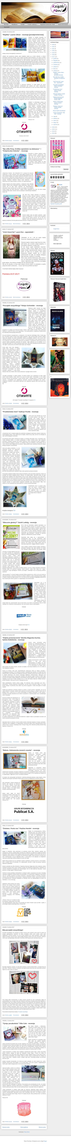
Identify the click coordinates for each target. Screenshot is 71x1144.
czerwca (55, 70)
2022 (53, 46)
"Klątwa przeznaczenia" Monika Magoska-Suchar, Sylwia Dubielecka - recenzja (21, 639)
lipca (54, 68)
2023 (53, 44)
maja (54, 116)
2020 (53, 50)
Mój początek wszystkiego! (12, 930)
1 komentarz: (16, 629)
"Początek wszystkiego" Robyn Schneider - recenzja (22, 306)
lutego (54, 122)
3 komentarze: (16, 514)
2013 (53, 133)
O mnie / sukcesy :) (32, 24)
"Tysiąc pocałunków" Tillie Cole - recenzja (18, 1023)
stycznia (55, 124)
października (56, 62)
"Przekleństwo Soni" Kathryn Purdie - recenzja (20, 412)
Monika (60, 184)
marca (54, 120)
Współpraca (14, 24)
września (55, 64)
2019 (53, 52)
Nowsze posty (6, 1127)
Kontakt (22, 24)
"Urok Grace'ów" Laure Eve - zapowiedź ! (18, 232)
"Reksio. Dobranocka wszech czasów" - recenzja (21, 750)
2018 (53, 54)
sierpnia (55, 66)
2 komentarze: (16, 741)
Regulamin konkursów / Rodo (47, 24)
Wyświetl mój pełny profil (56, 203)
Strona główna (24, 1127)
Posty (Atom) (26, 1131)
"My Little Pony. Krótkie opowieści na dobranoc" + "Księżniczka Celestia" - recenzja (21, 150)
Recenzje (6, 24)
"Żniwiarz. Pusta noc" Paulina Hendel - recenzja (20, 828)
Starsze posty (42, 1127)
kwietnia (55, 118)
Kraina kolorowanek (63, 24)
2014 (53, 131)
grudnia (55, 58)
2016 (53, 127)
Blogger (45, 1141)
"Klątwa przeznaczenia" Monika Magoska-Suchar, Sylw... (58, 98)
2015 (53, 129)
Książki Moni (56, 228)
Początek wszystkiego (23, 1011)
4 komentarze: (16, 140)
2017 (53, 56)
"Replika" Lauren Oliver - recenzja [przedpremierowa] (23, 35)
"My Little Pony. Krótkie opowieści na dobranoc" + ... (59, 78)
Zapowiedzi (6, 27)
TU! (34, 400)
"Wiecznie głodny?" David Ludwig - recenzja (19, 522)
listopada (55, 60)
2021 (53, 48)
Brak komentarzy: (17, 223)
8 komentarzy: (16, 403)
